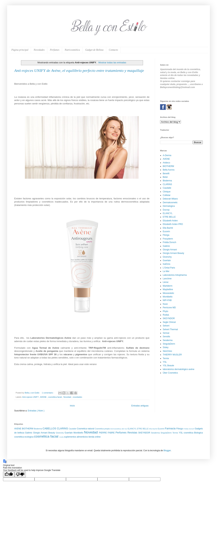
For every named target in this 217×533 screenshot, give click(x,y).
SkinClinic (167, 351)
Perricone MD (169, 307)
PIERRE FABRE (107, 432)
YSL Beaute (168, 365)
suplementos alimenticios (76, 437)
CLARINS (167, 184)
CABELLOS (50, 428)
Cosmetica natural (86, 428)
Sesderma (168, 340)
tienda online (94, 437)
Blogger (167, 450)
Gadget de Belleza (94, 50)
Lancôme (167, 278)
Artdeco (166, 162)
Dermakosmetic (170, 202)
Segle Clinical (169, 322)
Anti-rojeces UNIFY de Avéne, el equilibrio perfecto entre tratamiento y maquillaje (79, 70)
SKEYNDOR (169, 318)
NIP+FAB (167, 300)
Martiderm (167, 286)
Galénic (166, 246)
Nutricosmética (72, 50)
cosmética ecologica (24, 437)
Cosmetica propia (102, 429)
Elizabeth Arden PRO (173, 224)
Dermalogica (169, 206)
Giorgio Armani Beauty (173, 253)
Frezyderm (168, 239)
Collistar (166, 195)
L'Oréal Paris (169, 267)
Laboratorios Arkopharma (175, 275)
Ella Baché (168, 228)
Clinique (166, 191)
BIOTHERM (168, 166)
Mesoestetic (168, 293)
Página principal (19, 50)
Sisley (165, 347)
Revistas (132, 432)
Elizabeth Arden (170, 220)
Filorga (166, 235)
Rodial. (166, 315)
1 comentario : (48, 393)
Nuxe (165, 304)
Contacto (113, 50)
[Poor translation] (20, 474)
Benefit (166, 173)
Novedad (67, 397)
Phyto (165, 311)
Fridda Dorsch (169, 242)
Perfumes (54, 50)
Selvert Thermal (170, 329)
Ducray (166, 210)
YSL (165, 362)
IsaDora (166, 264)
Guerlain (167, 260)
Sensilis (166, 336)
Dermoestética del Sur (119, 429)
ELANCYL (168, 213)
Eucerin (166, 231)
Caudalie (167, 188)
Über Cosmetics (170, 373)
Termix (166, 358)
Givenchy (167, 257)
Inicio (72, 405)
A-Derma (167, 155)
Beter (165, 177)
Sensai (166, 333)
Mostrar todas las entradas (112, 62)
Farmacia (170, 428)
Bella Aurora (168, 170)
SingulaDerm (169, 344)
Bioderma (167, 180)
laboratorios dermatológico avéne (178, 369)
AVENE (43, 397)
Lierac (166, 282)
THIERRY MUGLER (172, 354)
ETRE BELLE (169, 217)
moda (61, 437)
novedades (77, 397)
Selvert (166, 325)
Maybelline (168, 289)
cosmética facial (55, 397)
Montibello (168, 296)
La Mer (166, 271)
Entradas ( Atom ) (36, 410)
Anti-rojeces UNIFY (30, 397)
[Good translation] (8, 474)
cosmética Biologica (193, 432)
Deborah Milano (170, 199)
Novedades (39, 50)
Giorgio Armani (170, 249)
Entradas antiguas (140, 405)
